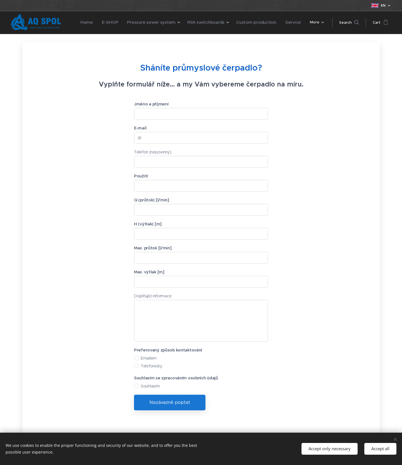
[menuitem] (86, 23)
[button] (349, 23)
